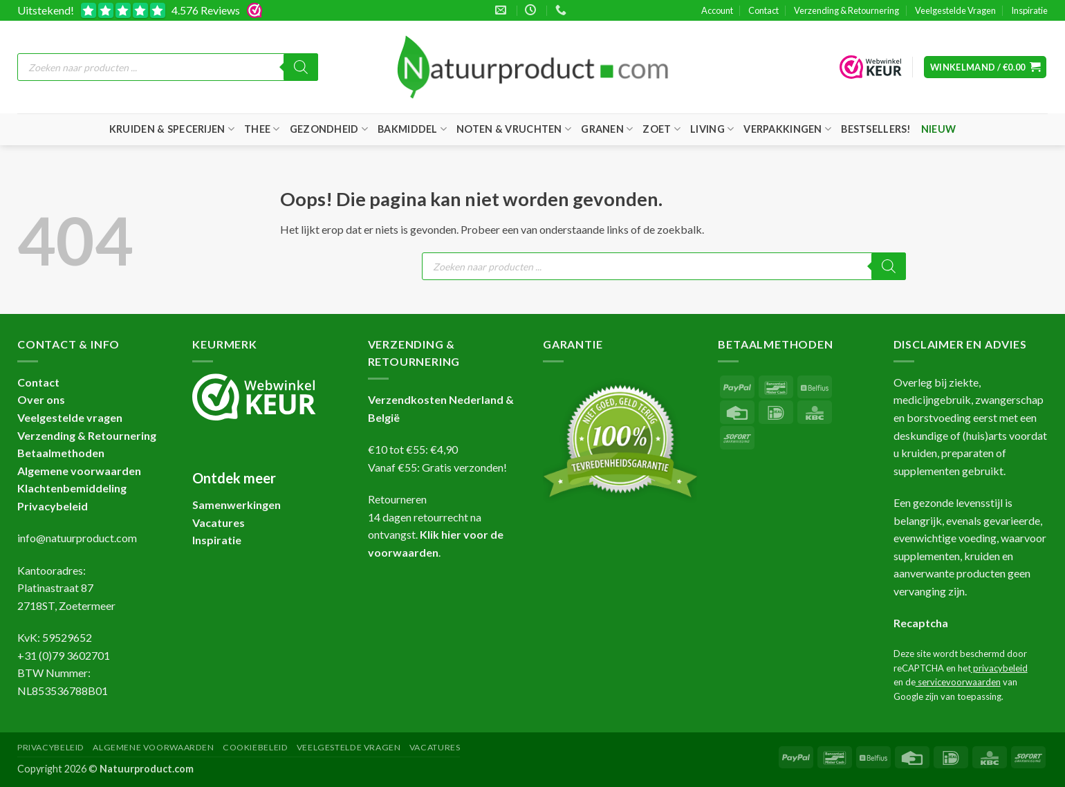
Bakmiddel (412, 129)
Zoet (661, 129)
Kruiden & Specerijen (171, 129)
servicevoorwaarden (958, 681)
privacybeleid (999, 668)
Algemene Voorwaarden (153, 747)
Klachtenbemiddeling (72, 487)
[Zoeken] (301, 67)
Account (717, 10)
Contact (763, 10)
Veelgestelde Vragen (955, 10)
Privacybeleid (52, 505)
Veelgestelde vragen (69, 417)
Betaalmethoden (60, 452)
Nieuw (938, 129)
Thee (262, 129)
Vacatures (435, 747)
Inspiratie (1029, 10)
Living (712, 129)
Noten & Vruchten (513, 129)
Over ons (41, 399)
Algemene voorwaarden (79, 470)
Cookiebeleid (255, 747)
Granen (607, 129)
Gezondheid (329, 129)
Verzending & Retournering (846, 10)
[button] (985, 67)
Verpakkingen (787, 129)
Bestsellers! (876, 129)
